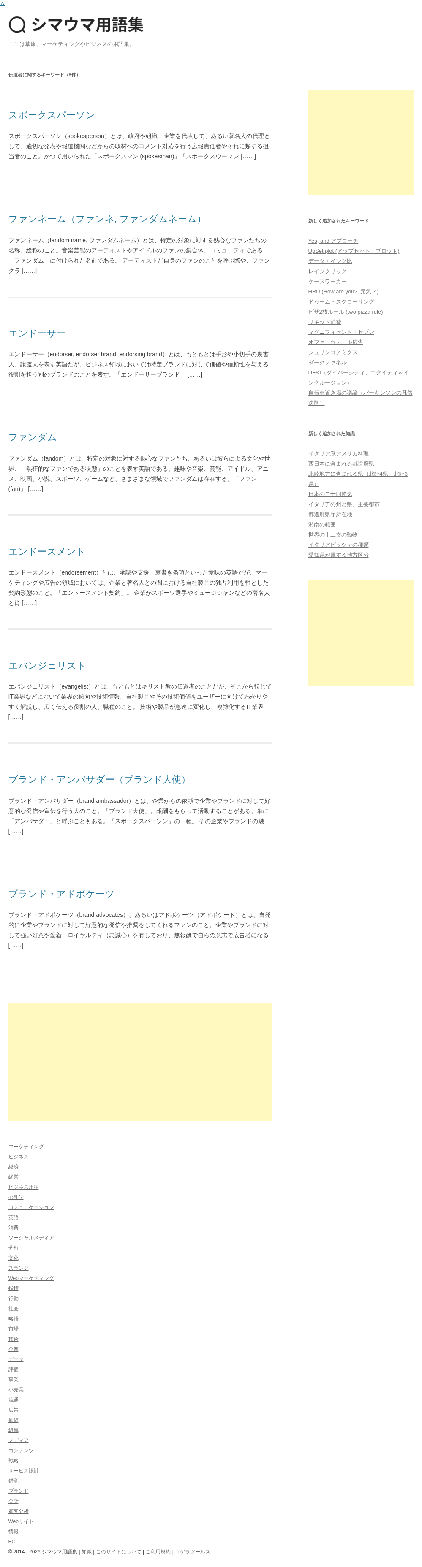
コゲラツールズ (192, 1552)
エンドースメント (47, 551)
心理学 (16, 1197)
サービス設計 (23, 1471)
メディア (18, 1440)
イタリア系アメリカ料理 (338, 453)
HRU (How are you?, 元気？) (343, 291)
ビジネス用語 (23, 1187)
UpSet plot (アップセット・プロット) (354, 251)
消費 (13, 1228)
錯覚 (13, 1481)
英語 (13, 1217)
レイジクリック (327, 271)
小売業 (16, 1390)
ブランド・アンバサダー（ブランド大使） (99, 779)
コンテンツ (21, 1450)
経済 (13, 1167)
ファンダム (32, 437)
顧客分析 (18, 1511)
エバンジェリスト (47, 665)
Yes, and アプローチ (333, 241)
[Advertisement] (140, 1062)
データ (16, 1359)
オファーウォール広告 (335, 342)
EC (12, 1542)
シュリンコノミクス (333, 352)
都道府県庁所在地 (330, 514)
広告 (13, 1410)
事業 (13, 1380)
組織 (13, 1430)
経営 (13, 1177)
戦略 (13, 1461)
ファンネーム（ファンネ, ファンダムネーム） (107, 219)
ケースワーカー (327, 281)
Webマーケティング (31, 1278)
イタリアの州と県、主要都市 (344, 504)
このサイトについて (119, 1552)
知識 (87, 1552)
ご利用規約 (158, 1552)
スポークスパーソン (51, 115)
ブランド (18, 1491)
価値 (13, 1420)
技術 (13, 1339)
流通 (13, 1400)
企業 (13, 1349)
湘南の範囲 (322, 524)
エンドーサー (37, 333)
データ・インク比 (330, 261)
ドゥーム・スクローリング (341, 301)
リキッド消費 (324, 322)
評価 (13, 1369)
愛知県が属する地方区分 (338, 555)
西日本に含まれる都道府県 (341, 464)
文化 (13, 1258)
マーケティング (26, 1146)
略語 (13, 1319)
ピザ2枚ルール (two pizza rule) (345, 312)
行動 (13, 1298)
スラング (18, 1268)
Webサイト (21, 1521)
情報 (13, 1531)
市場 (13, 1329)
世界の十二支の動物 (333, 534)
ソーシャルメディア (31, 1238)
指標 (13, 1288)
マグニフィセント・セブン (341, 332)
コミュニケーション (31, 1207)
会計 (13, 1501)
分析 (13, 1248)
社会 (13, 1309)
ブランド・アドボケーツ (61, 894)
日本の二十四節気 (330, 494)
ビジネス (18, 1157)
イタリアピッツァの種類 (338, 545)
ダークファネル (327, 362)
